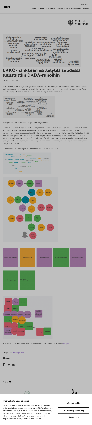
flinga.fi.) (66, 343)
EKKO (6, 7)
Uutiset (86, 8)
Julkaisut (61, 8)
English (81, 4)
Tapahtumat (51, 8)
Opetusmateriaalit (74, 8)
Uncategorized (18, 352)
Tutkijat (41, 8)
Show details (74, 417)
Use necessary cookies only (74, 410)
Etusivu (33, 8)
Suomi (87, 4)
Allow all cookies (73, 403)
